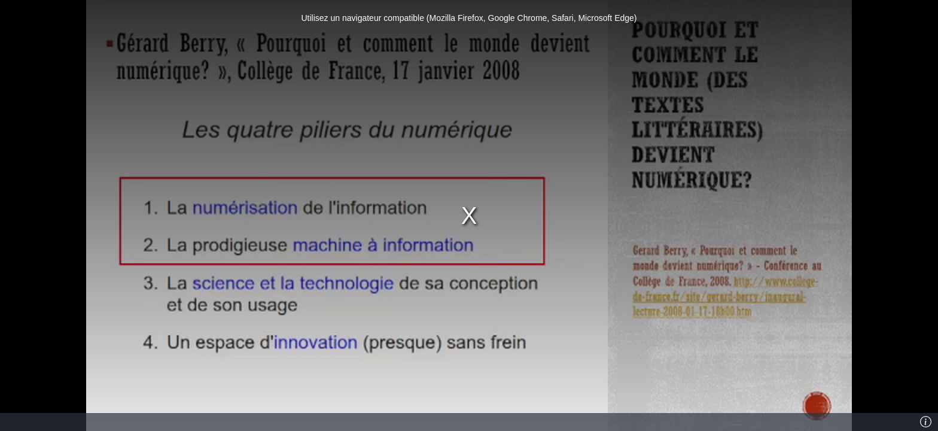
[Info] (925, 422)
